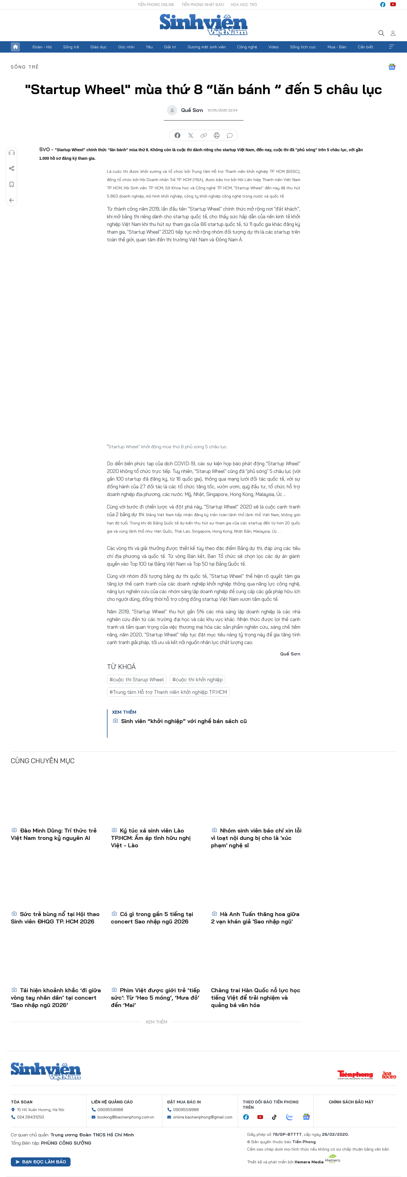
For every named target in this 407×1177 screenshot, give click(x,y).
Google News (391, 66)
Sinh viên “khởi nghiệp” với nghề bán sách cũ (180, 721)
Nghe (11, 152)
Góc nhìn (126, 46)
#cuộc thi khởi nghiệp (197, 679)
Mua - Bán (337, 46)
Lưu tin (11, 184)
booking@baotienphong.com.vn (126, 1117)
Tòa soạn (21, 1102)
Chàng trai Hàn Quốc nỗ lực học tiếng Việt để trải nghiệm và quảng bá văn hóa (255, 997)
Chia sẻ (11, 168)
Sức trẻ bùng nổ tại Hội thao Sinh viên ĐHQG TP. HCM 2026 (55, 917)
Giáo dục (98, 46)
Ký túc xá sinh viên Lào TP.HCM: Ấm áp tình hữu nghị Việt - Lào (151, 838)
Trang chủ (15, 46)
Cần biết (365, 46)
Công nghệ (247, 46)
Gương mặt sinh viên (207, 46)
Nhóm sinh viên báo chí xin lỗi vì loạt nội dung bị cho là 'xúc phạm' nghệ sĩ (256, 838)
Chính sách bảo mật (351, 1102)
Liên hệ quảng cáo (112, 1102)
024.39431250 (30, 1117)
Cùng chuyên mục (43, 760)
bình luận (229, 135)
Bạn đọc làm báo (40, 1161)
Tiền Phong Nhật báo (202, 4)
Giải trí (170, 46)
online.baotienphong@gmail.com (202, 1117)
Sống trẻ (71, 46)
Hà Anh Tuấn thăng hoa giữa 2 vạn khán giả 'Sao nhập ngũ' (255, 917)
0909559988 (110, 1109)
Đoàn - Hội (42, 46)
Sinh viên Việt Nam (46, 1071)
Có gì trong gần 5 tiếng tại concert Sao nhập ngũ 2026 (152, 917)
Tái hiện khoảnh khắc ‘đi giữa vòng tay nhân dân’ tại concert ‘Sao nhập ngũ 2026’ (56, 997)
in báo (216, 135)
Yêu (149, 46)
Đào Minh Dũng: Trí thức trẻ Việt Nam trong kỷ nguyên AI (54, 834)
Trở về (11, 200)
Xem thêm (391, 46)
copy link (203, 135)
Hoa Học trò (244, 4)
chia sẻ (177, 135)
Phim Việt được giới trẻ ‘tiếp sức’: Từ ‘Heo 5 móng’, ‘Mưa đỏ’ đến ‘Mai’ (155, 997)
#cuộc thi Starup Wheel (137, 679)
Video (273, 46)
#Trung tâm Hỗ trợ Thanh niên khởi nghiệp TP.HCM (168, 692)
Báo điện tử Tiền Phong (203, 25)
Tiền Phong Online (156, 4)
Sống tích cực (303, 46)
